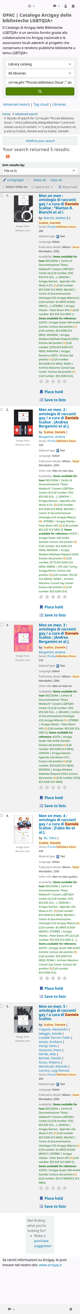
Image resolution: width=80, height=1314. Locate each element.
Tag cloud (41, 104)
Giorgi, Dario (48, 1046)
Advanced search (16, 104)
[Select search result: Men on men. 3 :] (1, 624)
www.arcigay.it (50, 1265)
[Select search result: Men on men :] (1, 195)
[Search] (40, 91)
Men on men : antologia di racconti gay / (59, 204)
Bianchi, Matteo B (56, 218)
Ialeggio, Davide (50, 1033)
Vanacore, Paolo (50, 1050)
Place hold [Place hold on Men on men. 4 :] (51, 988)
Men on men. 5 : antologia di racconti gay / (59, 1012)
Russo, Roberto (49, 1062)
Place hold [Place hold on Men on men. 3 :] (51, 797)
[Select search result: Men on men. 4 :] (1, 815)
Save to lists (52, 399)
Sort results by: (13, 165)
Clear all (56, 180)
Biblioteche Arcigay (14, 6)
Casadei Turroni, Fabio (54, 1037)
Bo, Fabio (50, 838)
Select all (40, 180)
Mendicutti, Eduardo (53, 1066)
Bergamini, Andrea (52, 437)
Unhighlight (13, 180)
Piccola (61, 227)
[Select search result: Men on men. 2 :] (1, 409)
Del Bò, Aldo (47, 1054)
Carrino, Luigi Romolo (54, 1071)
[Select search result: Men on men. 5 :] (1, 1006)
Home (6, 114)
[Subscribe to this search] (8, 156)
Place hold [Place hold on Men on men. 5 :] (51, 1198)
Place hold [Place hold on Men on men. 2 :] (51, 607)
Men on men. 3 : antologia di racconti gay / (59, 633)
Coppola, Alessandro (53, 1029)
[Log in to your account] (65, 6)
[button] (31, 6)
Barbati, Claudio (50, 1058)
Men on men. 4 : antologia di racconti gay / (59, 824)
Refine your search (41, 141)
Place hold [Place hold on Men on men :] (51, 391)
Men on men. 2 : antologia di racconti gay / (59, 418)
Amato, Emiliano (50, 1042)
